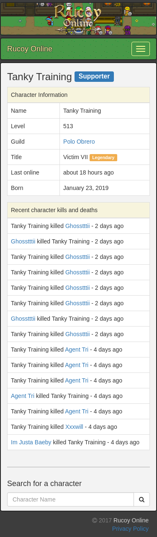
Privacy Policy (130, 528)
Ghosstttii (77, 226)
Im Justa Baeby (31, 442)
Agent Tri (76, 349)
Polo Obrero (79, 141)
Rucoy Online (29, 49)
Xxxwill (74, 426)
